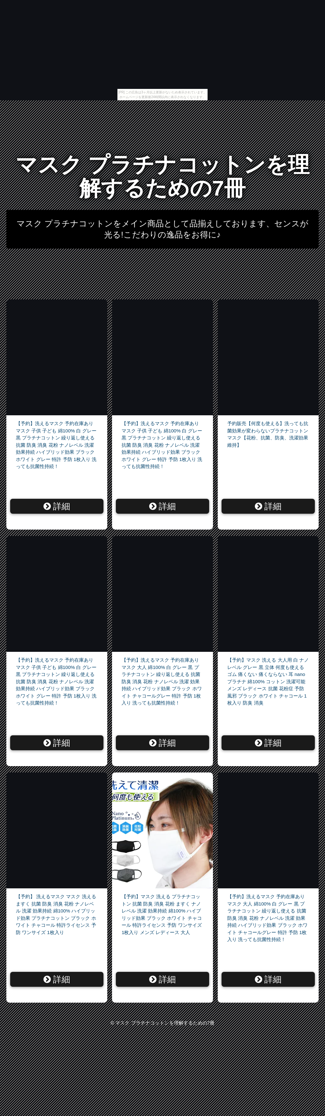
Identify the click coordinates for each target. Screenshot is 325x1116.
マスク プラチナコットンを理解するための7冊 (163, 176)
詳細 (56, 506)
